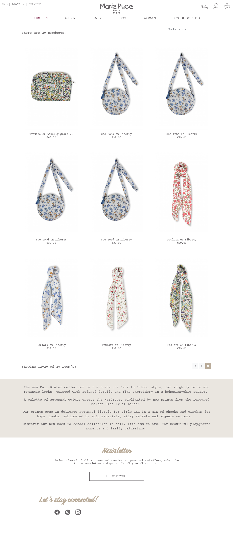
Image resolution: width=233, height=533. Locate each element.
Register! (119, 476)
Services (35, 4)
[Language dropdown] (5, 4)
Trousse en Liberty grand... (51, 134)
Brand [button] (16, 4)
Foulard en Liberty (181, 239)
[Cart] (227, 6)
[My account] (215, 6)
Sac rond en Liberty (116, 134)
